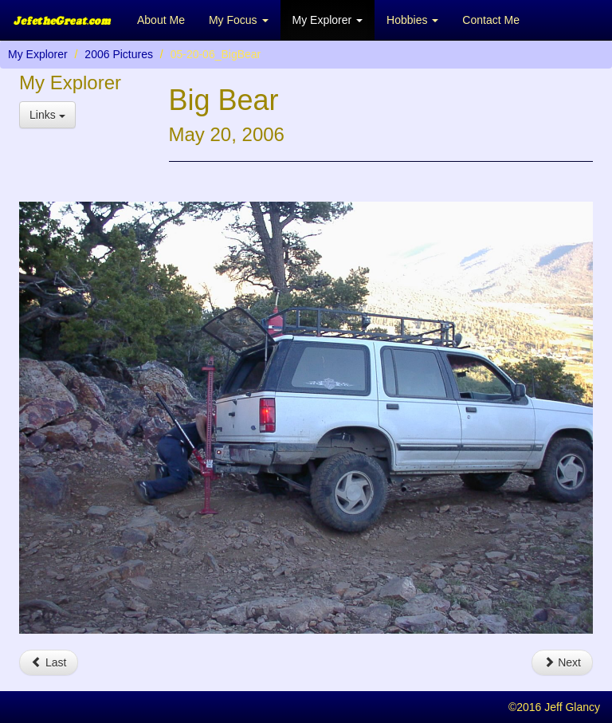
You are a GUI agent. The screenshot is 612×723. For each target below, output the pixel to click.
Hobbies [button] (412, 20)
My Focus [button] (239, 20)
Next (562, 662)
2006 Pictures (118, 54)
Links (47, 114)
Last (48, 662)
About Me (161, 20)
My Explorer (38, 54)
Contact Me (491, 20)
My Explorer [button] (327, 20)
